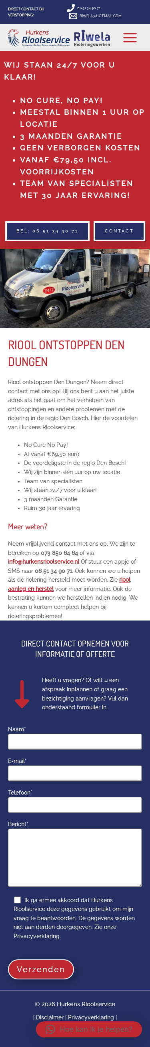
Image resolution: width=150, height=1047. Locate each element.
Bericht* (75, 855)
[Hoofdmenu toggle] (130, 37)
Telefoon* (75, 801)
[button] (47, 231)
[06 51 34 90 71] (84, 8)
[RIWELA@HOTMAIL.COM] (95, 16)
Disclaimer (50, 1017)
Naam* (75, 738)
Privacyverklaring (91, 1017)
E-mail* (75, 770)
